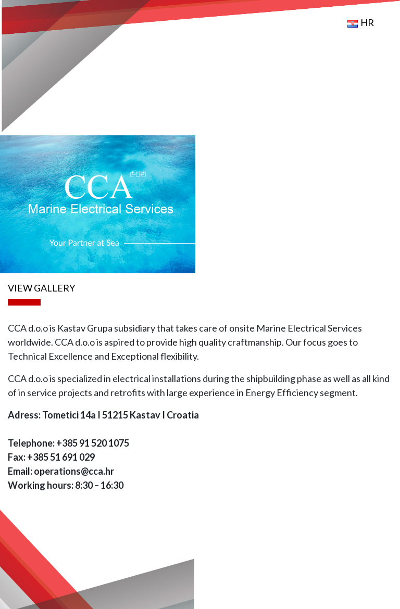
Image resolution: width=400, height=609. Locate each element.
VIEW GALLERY (41, 288)
